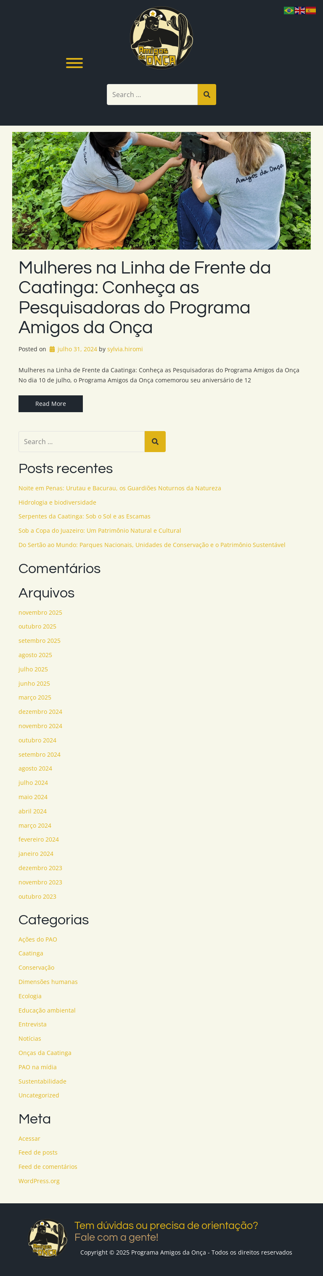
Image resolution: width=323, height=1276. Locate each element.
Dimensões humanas (48, 982)
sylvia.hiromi (125, 349)
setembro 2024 (40, 754)
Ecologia (30, 996)
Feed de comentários (48, 1167)
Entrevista (33, 1024)
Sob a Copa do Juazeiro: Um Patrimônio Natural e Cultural (100, 530)
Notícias (30, 1038)
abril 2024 (33, 811)
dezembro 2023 (40, 868)
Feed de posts (38, 1152)
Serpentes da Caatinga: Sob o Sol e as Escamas (85, 516)
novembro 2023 (40, 882)
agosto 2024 (35, 768)
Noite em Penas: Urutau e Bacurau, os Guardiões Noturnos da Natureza (120, 488)
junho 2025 (34, 683)
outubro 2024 (37, 740)
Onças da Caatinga (45, 1053)
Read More (50, 404)
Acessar (29, 1138)
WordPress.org (39, 1181)
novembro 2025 (40, 612)
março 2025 (35, 697)
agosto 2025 (35, 655)
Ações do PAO (38, 939)
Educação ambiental (47, 1010)
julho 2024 (33, 783)
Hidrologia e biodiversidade (57, 502)
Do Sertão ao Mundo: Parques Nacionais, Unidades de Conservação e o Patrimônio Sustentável (152, 545)
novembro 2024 (40, 726)
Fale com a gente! (116, 1237)
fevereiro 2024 (39, 839)
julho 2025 (33, 669)
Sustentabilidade (42, 1081)
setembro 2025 (40, 641)
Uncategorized (39, 1095)
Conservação (36, 967)
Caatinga (31, 953)
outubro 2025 (37, 626)
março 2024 (35, 825)
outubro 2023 (37, 896)
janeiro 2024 (36, 854)
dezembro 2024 (40, 712)
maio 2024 (33, 797)
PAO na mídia (38, 1067)
